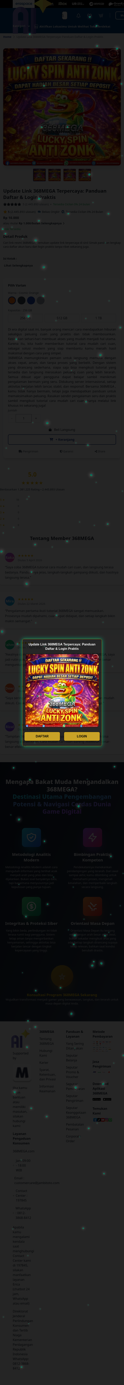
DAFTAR (42, 736)
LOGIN (82, 736)
